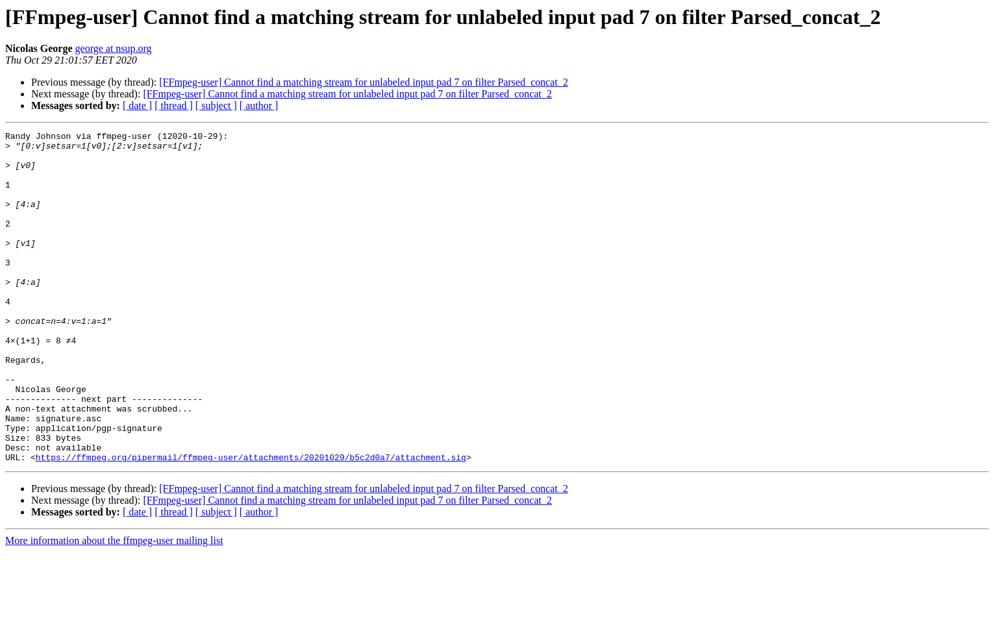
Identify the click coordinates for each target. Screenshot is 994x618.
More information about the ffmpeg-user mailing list (114, 606)
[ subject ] (216, 105)
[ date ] (137, 105)
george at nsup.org (113, 48)
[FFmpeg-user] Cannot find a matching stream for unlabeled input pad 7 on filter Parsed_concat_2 (363, 82)
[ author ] (259, 105)
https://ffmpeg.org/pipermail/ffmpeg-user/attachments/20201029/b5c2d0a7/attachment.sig (251, 523)
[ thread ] (174, 105)
